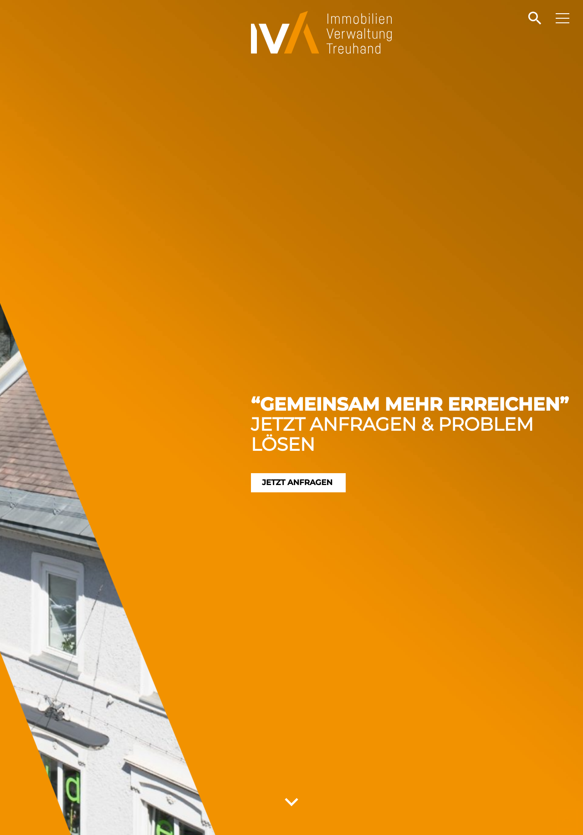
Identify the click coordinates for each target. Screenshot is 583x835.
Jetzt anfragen (305, 482)
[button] (534, 18)
